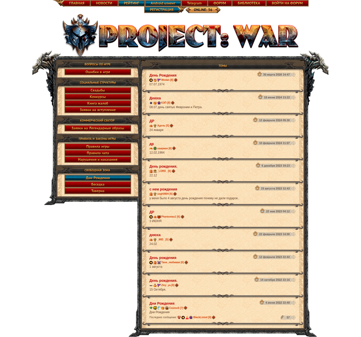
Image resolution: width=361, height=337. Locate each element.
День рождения (162, 258)
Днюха (155, 98)
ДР (151, 121)
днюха (155, 235)
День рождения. (163, 166)
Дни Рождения (161, 303)
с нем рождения (163, 189)
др (151, 144)
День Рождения (162, 75)
